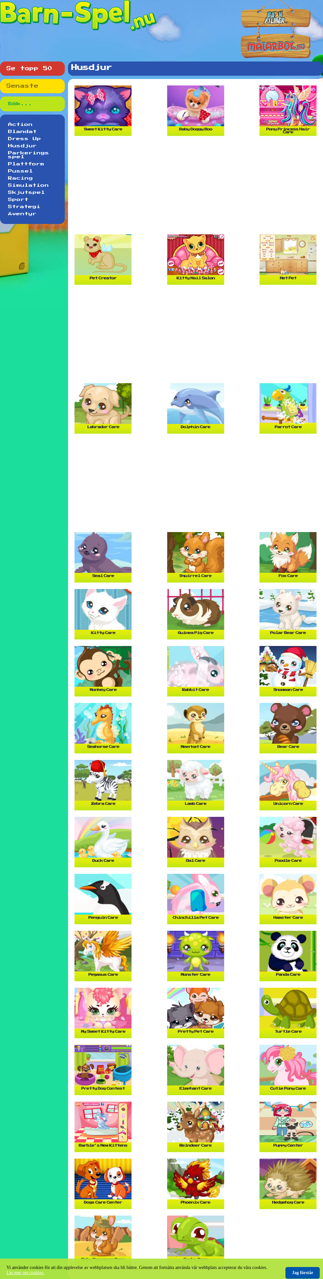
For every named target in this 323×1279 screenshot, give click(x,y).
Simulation (28, 185)
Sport (18, 200)
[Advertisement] (197, 187)
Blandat (22, 132)
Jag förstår (302, 1272)
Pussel (20, 171)
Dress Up (24, 139)
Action (20, 125)
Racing (20, 178)
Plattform (26, 164)
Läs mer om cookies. (25, 1272)
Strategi (24, 207)
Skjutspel (26, 193)
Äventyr (22, 214)
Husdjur (22, 146)
